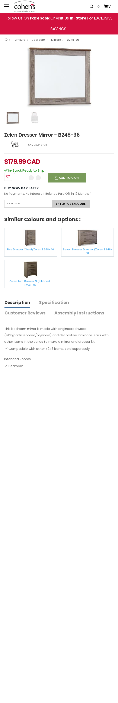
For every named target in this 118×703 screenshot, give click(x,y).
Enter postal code (71, 204)
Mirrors (56, 40)
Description (17, 302)
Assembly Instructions (79, 313)
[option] (59, 77)
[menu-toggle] (6, 6)
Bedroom (38, 40)
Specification (54, 302)
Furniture (20, 40)
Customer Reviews (24, 313)
